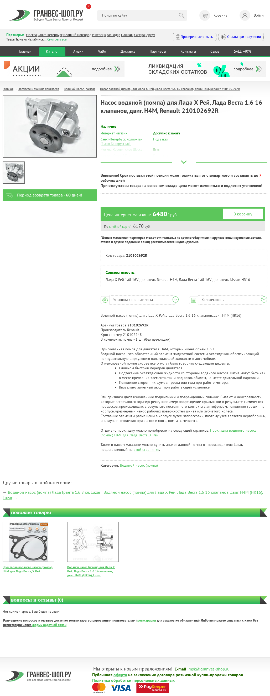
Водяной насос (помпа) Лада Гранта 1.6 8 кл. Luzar (54, 492)
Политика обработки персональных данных (133, 680)
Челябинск (36, 39)
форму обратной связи (49, 625)
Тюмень (21, 39)
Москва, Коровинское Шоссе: (122, 149)
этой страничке (146, 449)
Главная (25, 51)
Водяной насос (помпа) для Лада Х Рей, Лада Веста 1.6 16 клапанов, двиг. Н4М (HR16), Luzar (91, 571)
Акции (78, 51)
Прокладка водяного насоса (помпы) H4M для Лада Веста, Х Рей (28, 569)
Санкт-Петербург (50, 35)
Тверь (10, 39)
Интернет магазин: (114, 133)
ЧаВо (102, 51)
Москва (31, 35)
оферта (120, 674)
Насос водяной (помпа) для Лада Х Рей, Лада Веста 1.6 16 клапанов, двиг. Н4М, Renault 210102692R (170, 89)
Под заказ (160, 139)
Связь (215, 51)
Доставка (128, 51)
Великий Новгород (77, 35)
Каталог (52, 51)
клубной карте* (120, 226)
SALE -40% (242, 51)
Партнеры (158, 51)
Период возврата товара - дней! (42, 195)
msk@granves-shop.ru (209, 668)
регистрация (146, 620)
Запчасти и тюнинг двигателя (38, 89)
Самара (139, 35)
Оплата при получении (241, 36)
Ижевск (97, 35)
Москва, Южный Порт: (117, 155)
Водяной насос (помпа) (79, 89)
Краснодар (112, 35)
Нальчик (127, 35)
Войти (252, 15)
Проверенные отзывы (195, 36)
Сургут (150, 35)
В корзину (242, 213)
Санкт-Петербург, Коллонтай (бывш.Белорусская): (121, 141)
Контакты (188, 51)
